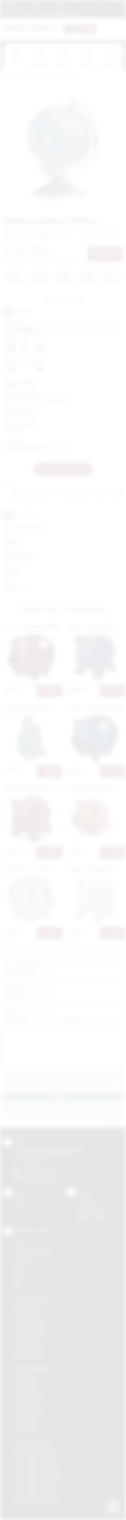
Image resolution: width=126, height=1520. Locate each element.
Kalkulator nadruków (93, 1218)
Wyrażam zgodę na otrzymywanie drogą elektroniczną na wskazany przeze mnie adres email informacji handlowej (65, 1086)
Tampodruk (23, 1263)
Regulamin (13, 5)
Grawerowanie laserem (32, 1251)
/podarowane (45, 1179)
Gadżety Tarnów (27, 1350)
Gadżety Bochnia (27, 1308)
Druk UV (20, 1269)
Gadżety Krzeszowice (31, 1320)
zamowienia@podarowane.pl (58, 12)
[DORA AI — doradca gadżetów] (112, 1506)
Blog (89, 5)
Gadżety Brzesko (28, 1314)
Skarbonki (72, 78)
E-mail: (13, 1010)
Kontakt (103, 5)
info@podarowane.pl (46, 1174)
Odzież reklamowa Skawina (35, 1487)
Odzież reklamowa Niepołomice (39, 1475)
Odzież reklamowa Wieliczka (36, 1499)
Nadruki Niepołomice (30, 1407)
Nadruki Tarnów (26, 1424)
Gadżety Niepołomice (31, 1332)
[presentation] (122, 55)
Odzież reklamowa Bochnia (35, 1457)
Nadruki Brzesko (27, 1383)
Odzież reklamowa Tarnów (35, 1493)
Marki (76, 5)
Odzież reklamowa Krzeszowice (39, 1463)
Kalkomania (23, 1257)
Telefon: (14, 998)
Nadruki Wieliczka (28, 1430)
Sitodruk (20, 1245)
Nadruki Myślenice (28, 1401)
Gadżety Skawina (28, 1344)
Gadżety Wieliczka (28, 1356)
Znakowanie (58, 5)
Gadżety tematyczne (45, 78)
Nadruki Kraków (26, 1389)
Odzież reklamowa (31, 1443)
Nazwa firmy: (18, 985)
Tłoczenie (22, 1275)
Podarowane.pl (14, 78)
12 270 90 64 (18, 12)
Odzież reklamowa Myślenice (37, 1469)
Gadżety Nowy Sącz (30, 1338)
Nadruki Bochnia (26, 1377)
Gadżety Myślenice (29, 1326)
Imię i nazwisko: (21, 973)
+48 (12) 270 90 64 (39, 1168)
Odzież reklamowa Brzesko (35, 1452)
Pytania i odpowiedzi (94, 1212)
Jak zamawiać (35, 5)
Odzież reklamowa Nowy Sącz (38, 1481)
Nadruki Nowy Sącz (29, 1413)
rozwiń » (58, 1088)
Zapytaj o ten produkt (63, 299)
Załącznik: (16, 1022)
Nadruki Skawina (27, 1419)
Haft (17, 1281)
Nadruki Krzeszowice (30, 1395)
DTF (17, 1239)
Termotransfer (25, 1287)
